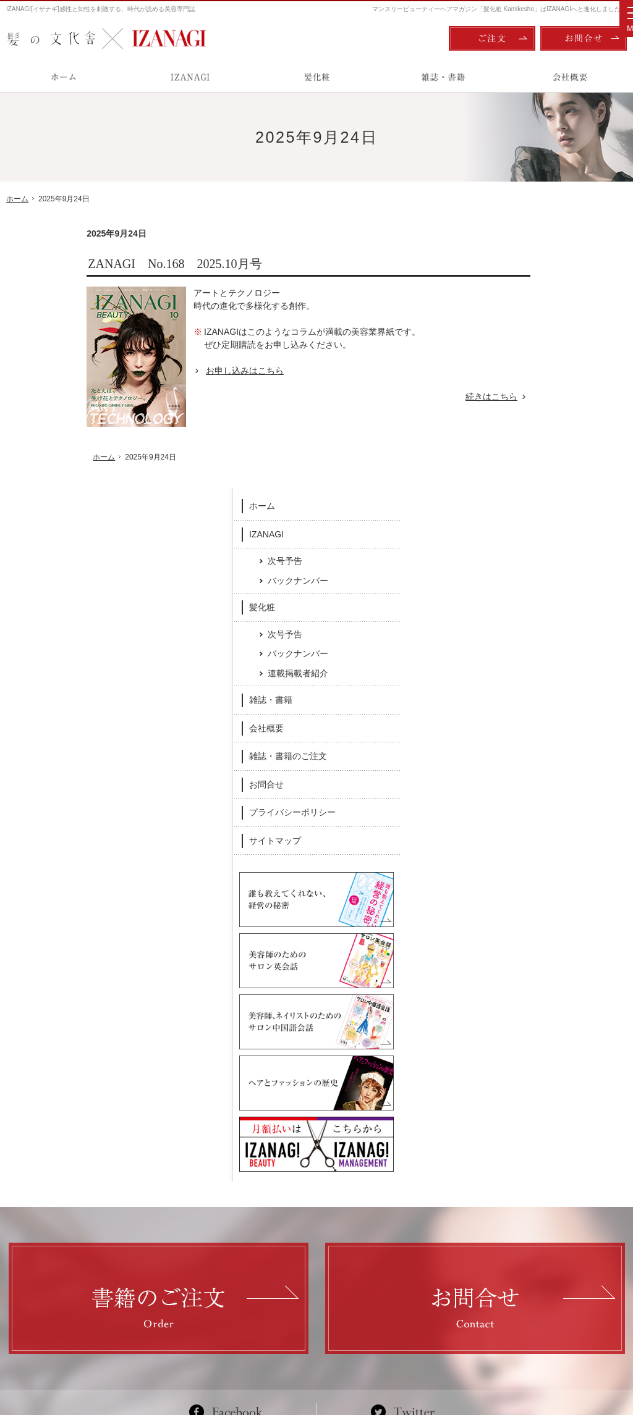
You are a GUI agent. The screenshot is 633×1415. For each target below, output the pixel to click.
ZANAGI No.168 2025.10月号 (94, 264)
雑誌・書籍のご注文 (533, 496)
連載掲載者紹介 (543, 413)
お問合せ (512, 524)
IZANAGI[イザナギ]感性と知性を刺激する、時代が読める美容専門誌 (100, 9)
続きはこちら (417, 396)
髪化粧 (507, 347)
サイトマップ (520, 580)
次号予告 (530, 301)
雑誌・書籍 (516, 440)
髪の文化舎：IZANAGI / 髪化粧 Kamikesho (78, 1354)
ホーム (507, 246)
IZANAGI (512, 274)
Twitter (403, 1149)
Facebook (231, 1149)
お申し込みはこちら (164, 371)
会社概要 (512, 467)
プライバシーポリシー (538, 552)
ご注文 (492, 38)
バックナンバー (543, 320)
